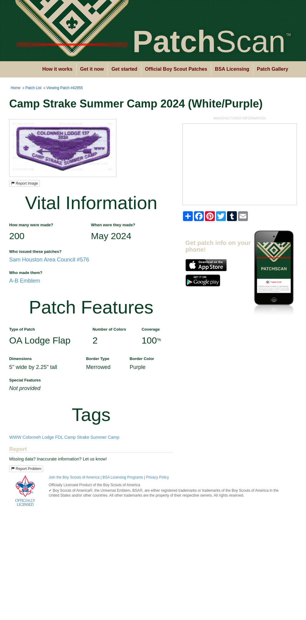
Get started (124, 69)
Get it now (92, 69)
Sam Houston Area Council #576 (49, 260)
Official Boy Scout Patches (176, 69)
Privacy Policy (157, 477)
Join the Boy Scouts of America (74, 477)
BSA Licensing (232, 69)
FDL (59, 437)
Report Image (24, 183)
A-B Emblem (24, 281)
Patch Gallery (272, 69)
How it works (57, 69)
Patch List (33, 88)
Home (16, 88)
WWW (15, 437)
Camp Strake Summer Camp (91, 437)
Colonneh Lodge (38, 437)
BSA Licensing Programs (123, 477)
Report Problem (26, 469)
